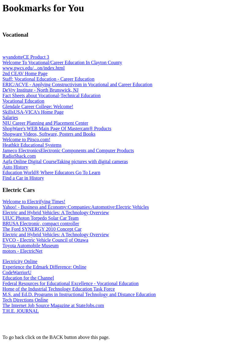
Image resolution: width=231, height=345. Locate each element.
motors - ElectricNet (22, 251)
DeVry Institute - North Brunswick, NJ (40, 90)
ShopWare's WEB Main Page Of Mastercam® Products (56, 128)
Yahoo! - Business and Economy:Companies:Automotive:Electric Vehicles (75, 207)
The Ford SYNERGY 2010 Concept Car (42, 229)
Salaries (10, 117)
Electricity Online (19, 261)
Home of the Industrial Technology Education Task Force (58, 289)
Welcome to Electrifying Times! (33, 201)
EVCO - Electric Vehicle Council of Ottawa (45, 240)
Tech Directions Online (25, 300)
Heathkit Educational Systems (31, 145)
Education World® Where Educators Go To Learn (51, 172)
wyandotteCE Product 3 (25, 57)
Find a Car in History (23, 178)
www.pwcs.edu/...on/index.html (33, 68)
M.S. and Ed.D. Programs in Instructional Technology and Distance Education (79, 294)
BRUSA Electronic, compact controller (40, 223)
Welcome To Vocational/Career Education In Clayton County (62, 62)
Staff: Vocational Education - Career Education (48, 79)
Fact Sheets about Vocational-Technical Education (51, 95)
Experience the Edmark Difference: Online (44, 267)
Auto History (15, 167)
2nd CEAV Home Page (24, 73)
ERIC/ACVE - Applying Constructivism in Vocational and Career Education (77, 84)
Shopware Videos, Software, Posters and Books (48, 134)
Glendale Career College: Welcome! (37, 106)
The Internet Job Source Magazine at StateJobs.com (53, 305)
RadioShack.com (19, 156)
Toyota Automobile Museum (30, 245)
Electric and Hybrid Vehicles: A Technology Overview (55, 212)
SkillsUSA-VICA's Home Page (33, 112)
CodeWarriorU (17, 272)
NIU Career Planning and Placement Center (45, 123)
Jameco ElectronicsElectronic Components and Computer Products (68, 150)
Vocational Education (23, 101)
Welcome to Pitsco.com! (26, 139)
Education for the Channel (28, 278)
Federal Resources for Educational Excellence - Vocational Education (70, 283)
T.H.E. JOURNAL (20, 311)
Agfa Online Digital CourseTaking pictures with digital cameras (65, 161)
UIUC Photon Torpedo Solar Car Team (40, 218)
